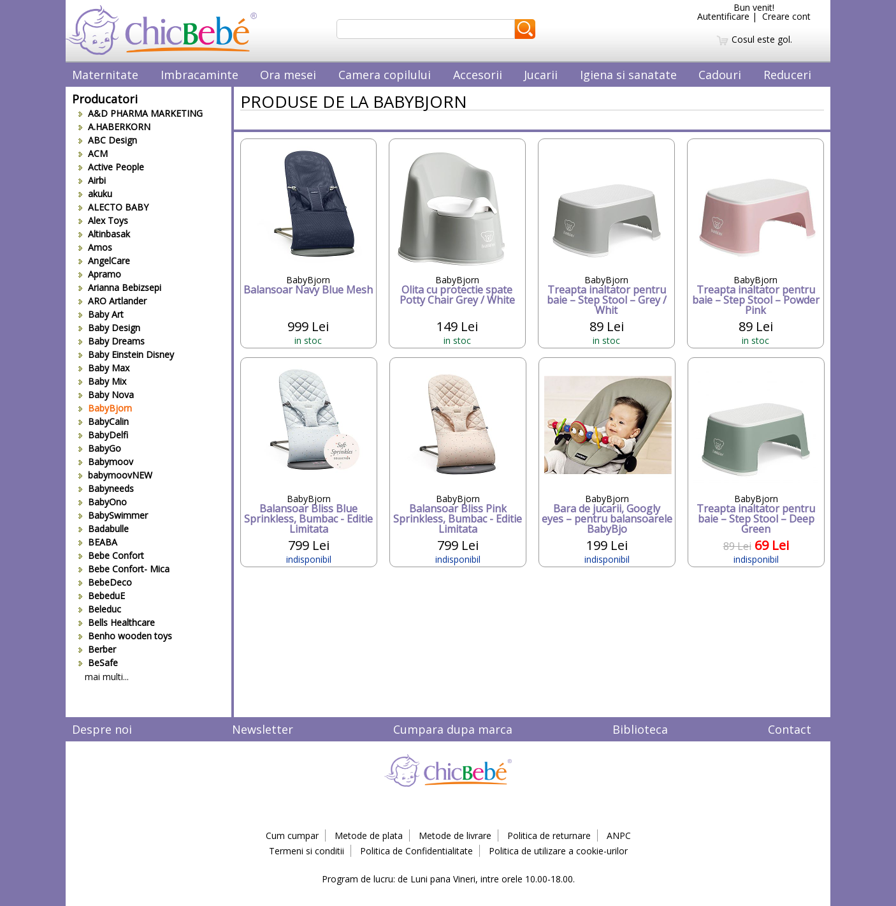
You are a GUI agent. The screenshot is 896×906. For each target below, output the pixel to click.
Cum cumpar (292, 835)
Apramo (99, 274)
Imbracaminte (199, 74)
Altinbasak (104, 234)
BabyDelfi (103, 435)
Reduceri (787, 74)
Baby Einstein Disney (126, 354)
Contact (789, 729)
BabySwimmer (113, 515)
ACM (93, 153)
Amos (95, 247)
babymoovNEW (115, 475)
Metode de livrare (455, 835)
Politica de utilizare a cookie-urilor (558, 851)
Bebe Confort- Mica (124, 569)
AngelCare (104, 261)
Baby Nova (106, 395)
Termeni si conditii (306, 851)
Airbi (92, 180)
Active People (111, 167)
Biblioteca (640, 729)
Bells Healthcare (116, 622)
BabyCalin (103, 421)
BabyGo (99, 448)
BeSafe (98, 663)
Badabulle (103, 529)
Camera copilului (384, 74)
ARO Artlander (112, 301)
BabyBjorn (105, 408)
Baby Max (103, 368)
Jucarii (541, 74)
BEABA (97, 542)
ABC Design (107, 140)
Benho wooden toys (125, 636)
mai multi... (107, 677)
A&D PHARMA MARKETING (140, 113)
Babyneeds (106, 488)
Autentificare (723, 16)
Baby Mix (102, 381)
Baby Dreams (111, 341)
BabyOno (102, 502)
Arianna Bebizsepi (119, 287)
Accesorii (477, 74)
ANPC (619, 835)
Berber (97, 649)
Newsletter (262, 729)
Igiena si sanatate (628, 74)
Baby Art (101, 314)
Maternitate (105, 74)
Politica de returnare (549, 835)
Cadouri (719, 74)
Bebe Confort (111, 555)
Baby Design (109, 328)
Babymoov (105, 462)
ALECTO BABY (113, 207)
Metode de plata (369, 835)
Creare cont (786, 16)
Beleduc (99, 609)
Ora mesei (288, 74)
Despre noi (102, 729)
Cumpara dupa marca (452, 729)
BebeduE (101, 596)
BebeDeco (105, 582)
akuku (95, 194)
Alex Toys (103, 220)
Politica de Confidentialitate (416, 851)
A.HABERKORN (114, 127)
